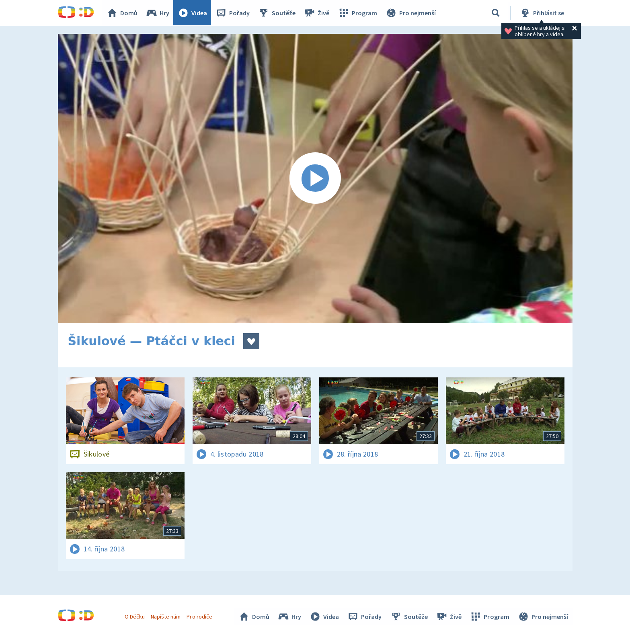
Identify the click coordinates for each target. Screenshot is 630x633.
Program (358, 13)
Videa (193, 13)
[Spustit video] (315, 178)
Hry (158, 13)
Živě (317, 13)
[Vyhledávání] (495, 13)
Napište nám (166, 616)
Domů (122, 13)
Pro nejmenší (411, 13)
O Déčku (135, 616)
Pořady (233, 13)
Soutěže (277, 13)
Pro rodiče (199, 616)
